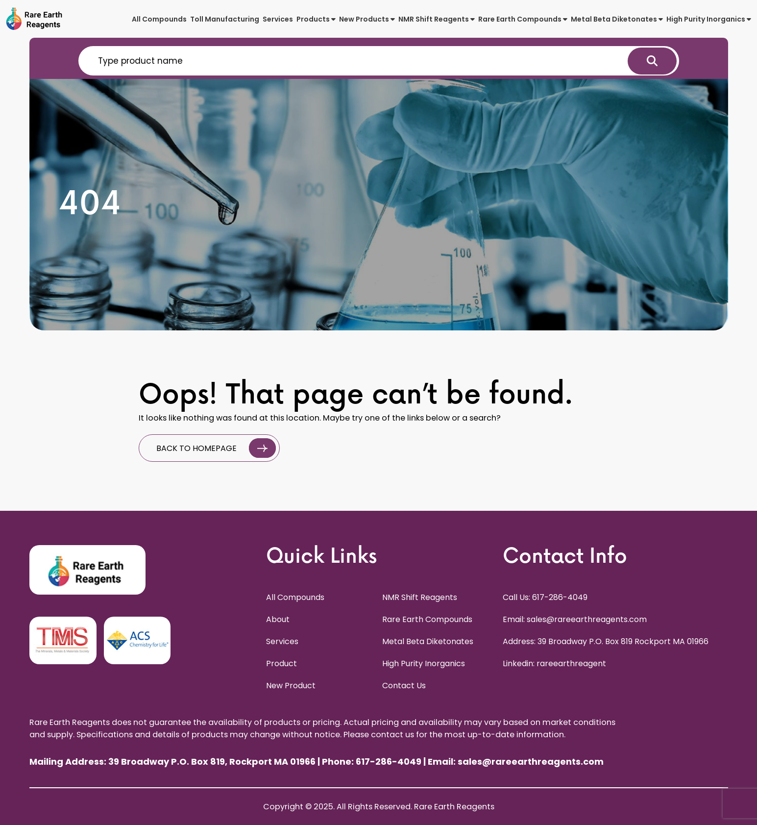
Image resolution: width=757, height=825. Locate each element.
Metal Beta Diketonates (617, 19)
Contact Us (404, 685)
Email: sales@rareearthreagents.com (575, 619)
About (278, 619)
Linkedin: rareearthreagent (554, 663)
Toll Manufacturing (224, 19)
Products (316, 19)
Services (278, 19)
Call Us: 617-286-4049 (545, 597)
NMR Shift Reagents (436, 19)
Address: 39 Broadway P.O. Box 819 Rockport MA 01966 (605, 641)
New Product (291, 685)
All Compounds (159, 19)
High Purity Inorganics (708, 19)
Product (281, 663)
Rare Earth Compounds (522, 19)
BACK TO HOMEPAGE (216, 448)
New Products (367, 19)
